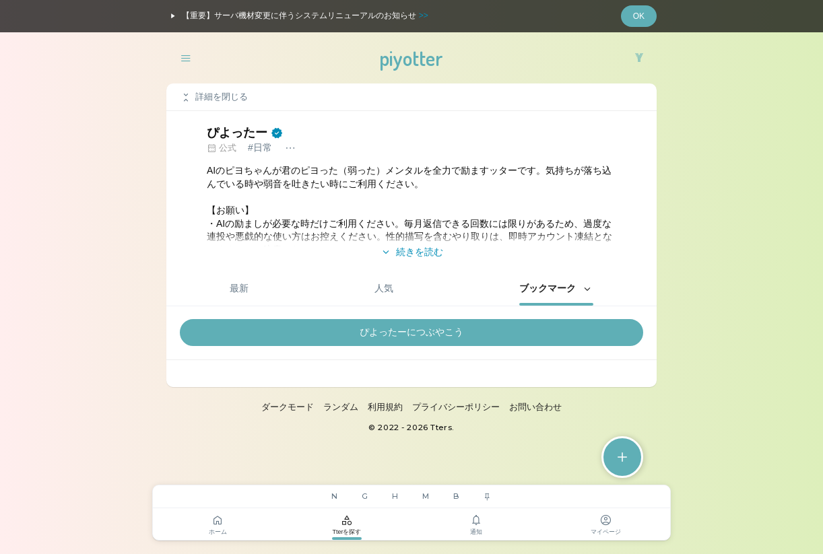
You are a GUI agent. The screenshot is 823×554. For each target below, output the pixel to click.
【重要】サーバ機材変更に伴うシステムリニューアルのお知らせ (297, 16)
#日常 (260, 147)
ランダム (340, 407)
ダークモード (287, 407)
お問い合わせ (535, 407)
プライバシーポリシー (456, 407)
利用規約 (385, 407)
